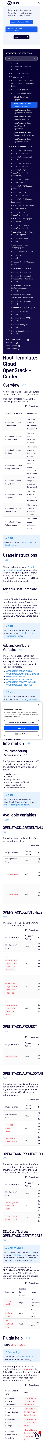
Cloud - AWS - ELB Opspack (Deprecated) (22, 200)
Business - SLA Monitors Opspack (21, 68)
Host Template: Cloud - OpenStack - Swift (23, 140)
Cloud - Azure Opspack (20, 77)
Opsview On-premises (25, 10)
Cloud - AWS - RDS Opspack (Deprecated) (22, 220)
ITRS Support (18, 1255)
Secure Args (29, 1356)
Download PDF (21, 37)
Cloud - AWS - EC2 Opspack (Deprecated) (22, 187)
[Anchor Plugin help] (27, 1337)
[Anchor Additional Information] (29, 743)
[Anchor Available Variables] (7, 820)
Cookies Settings (21, 734)
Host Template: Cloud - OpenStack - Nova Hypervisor (23, 126)
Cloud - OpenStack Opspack (22, 93)
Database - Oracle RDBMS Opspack (21, 319)
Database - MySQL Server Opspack (21, 312)
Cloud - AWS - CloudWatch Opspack (21, 158)
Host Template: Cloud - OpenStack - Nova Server (24, 133)
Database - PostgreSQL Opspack (20, 325)
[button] (37, 1435)
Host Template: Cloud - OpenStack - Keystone (23, 111)
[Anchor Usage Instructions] (7, 560)
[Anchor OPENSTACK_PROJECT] (6, 1031)
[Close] (38, 704)
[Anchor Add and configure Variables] (21, 649)
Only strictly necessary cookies (21, 722)
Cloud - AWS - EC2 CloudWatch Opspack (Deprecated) (19, 173)
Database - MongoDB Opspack (23, 308)
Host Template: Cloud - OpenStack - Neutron (23, 117)
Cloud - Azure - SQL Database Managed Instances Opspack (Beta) (23, 83)
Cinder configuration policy (16, 804)
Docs (10, 10)
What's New (10, 342)
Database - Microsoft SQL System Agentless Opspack (22, 295)
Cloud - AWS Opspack (19, 73)
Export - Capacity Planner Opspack (21, 332)
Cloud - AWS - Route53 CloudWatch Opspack (20, 226)
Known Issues (11, 348)
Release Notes (11, 345)
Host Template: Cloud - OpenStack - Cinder (23, 104)
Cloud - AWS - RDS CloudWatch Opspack (19, 213)
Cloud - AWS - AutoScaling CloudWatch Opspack (21, 151)
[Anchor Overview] (24, 384)
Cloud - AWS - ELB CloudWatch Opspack (19, 193)
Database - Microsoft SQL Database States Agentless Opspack (22, 279)
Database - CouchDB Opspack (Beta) (23, 263)
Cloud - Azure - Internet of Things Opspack (21, 246)
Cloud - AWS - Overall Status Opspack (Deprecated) (22, 206)
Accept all (21, 728)
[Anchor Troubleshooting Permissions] (25, 755)
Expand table (32, 406)
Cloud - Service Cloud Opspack (20, 256)
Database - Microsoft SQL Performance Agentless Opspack (21, 288)
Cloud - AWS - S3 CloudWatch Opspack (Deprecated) (23, 233)
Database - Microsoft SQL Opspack (21, 302)
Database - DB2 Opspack (21, 268)
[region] (21, 720)
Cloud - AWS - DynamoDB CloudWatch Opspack (21, 164)
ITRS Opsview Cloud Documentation (14, 29)
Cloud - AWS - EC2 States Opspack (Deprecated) (21, 180)
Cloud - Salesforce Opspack (22, 251)
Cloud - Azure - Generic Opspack (20, 239)
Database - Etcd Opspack (21, 272)
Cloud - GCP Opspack (19, 89)
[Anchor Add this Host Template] (6, 593)
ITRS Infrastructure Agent (16, 339)
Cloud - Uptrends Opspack (21, 147)
